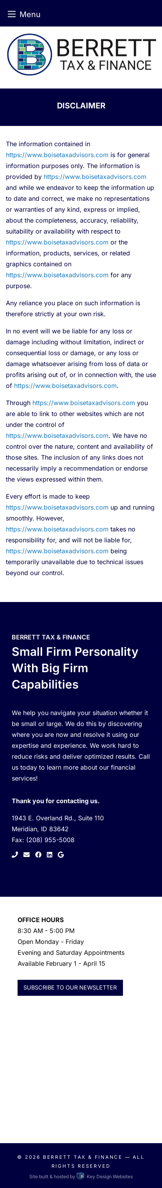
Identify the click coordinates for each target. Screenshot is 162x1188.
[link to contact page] (25, 854)
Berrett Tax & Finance (83, 1157)
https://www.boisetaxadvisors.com (57, 155)
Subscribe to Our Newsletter (70, 987)
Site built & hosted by (81, 1176)
